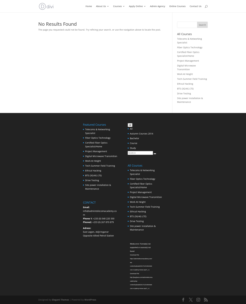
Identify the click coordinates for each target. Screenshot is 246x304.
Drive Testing (184, 93)
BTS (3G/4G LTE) (185, 88)
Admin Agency (157, 6)
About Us (101, 6)
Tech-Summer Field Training (192, 78)
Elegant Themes (60, 299)
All (131, 128)
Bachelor (134, 138)
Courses (117, 6)
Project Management (188, 60)
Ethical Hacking (185, 83)
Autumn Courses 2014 (141, 133)
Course (133, 143)
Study (133, 148)
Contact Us (195, 6)
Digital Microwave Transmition (101, 156)
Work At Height (185, 74)
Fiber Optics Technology (189, 47)
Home (89, 6)
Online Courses (177, 6)
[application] (145, 252)
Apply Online (136, 6)
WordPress (90, 299)
